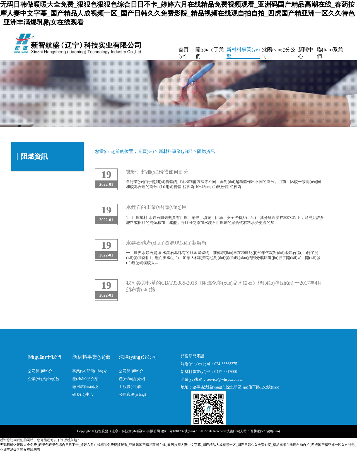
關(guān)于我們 (210, 53)
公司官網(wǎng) (132, 394)
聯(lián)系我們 (330, 53)
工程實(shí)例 (130, 387)
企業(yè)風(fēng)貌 (43, 379)
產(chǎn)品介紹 (85, 379)
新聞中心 (305, 53)
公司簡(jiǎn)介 (40, 371)
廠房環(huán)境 (85, 387)
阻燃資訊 (206, 151)
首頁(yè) (183, 52)
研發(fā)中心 (82, 394)
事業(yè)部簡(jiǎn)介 (89, 371)
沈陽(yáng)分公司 (278, 53)
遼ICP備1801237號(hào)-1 (179, 431)
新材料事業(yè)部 (243, 53)
